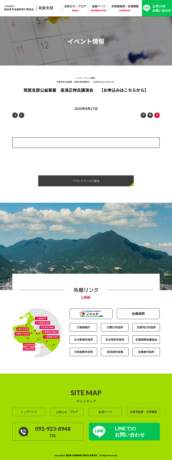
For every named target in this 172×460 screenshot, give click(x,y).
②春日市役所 (115, 327)
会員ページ (98, 8)
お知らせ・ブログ (75, 8)
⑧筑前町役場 (115, 352)
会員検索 (138, 313)
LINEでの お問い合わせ (130, 431)
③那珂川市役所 (146, 327)
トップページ (29, 411)
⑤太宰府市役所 (114, 339)
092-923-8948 (53, 428)
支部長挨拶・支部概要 (125, 8)
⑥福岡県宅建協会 (146, 339)
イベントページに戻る (86, 181)
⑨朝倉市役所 (146, 352)
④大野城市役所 (83, 339)
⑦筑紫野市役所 (83, 352)
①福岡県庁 (83, 327)
